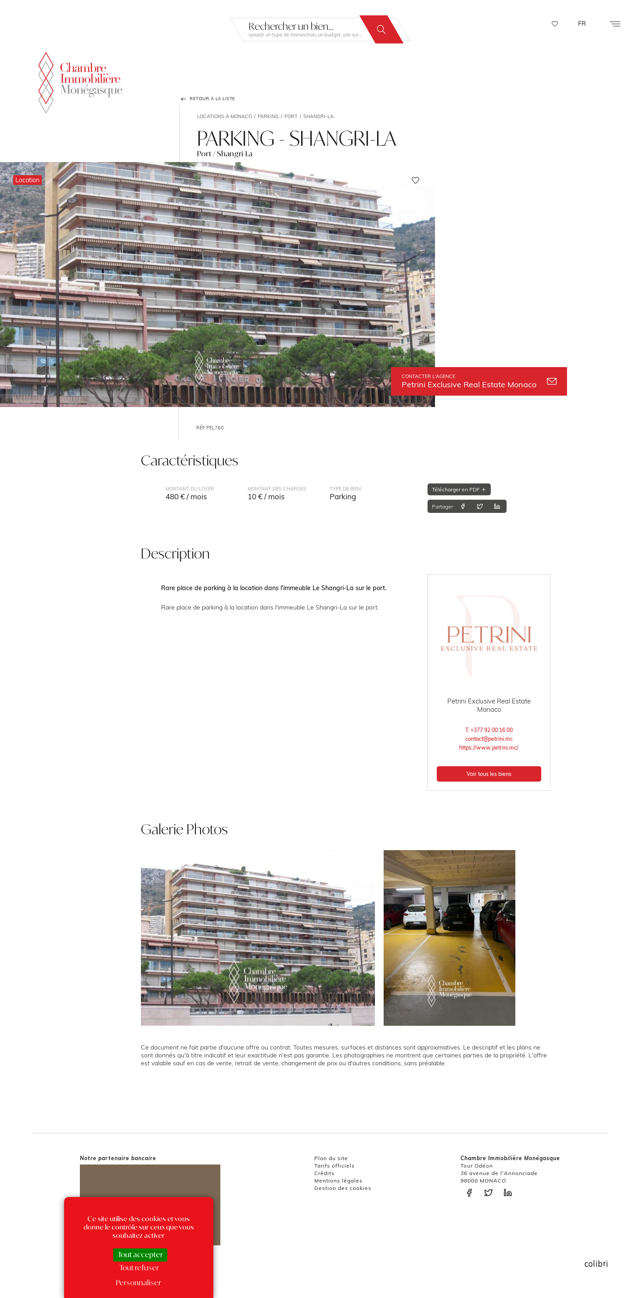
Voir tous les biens (489, 774)
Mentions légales (338, 1180)
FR (582, 24)
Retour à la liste (207, 98)
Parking (268, 116)
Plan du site (331, 1158)
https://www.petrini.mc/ (488, 747)
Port (291, 116)
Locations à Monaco (224, 116)
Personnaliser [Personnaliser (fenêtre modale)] (138, 1282)
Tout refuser (139, 1267)
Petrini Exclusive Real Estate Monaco (479, 381)
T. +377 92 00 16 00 (489, 730)
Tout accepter (140, 1254)
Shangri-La (318, 116)
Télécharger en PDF (459, 489)
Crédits (324, 1173)
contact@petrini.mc (489, 739)
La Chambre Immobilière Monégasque (80, 81)
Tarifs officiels (334, 1165)
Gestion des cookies (342, 1188)
